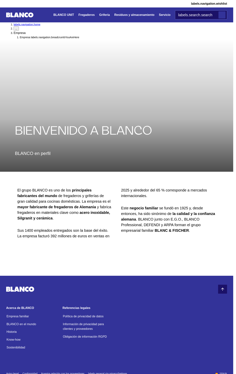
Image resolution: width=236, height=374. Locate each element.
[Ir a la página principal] (19, 15)
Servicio (165, 14)
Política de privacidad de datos (83, 316)
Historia (12, 331)
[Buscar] (222, 14)
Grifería (104, 14)
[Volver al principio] (222, 289)
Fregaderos (86, 14)
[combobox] (201, 14)
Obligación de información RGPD (85, 336)
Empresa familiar (18, 316)
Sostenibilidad (16, 347)
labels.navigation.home (27, 24)
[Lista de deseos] (206, 3)
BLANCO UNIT (63, 14)
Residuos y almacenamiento (134, 14)
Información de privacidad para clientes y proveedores (83, 327)
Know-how (14, 339)
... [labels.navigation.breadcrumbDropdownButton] (16, 28)
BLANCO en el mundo (21, 324)
